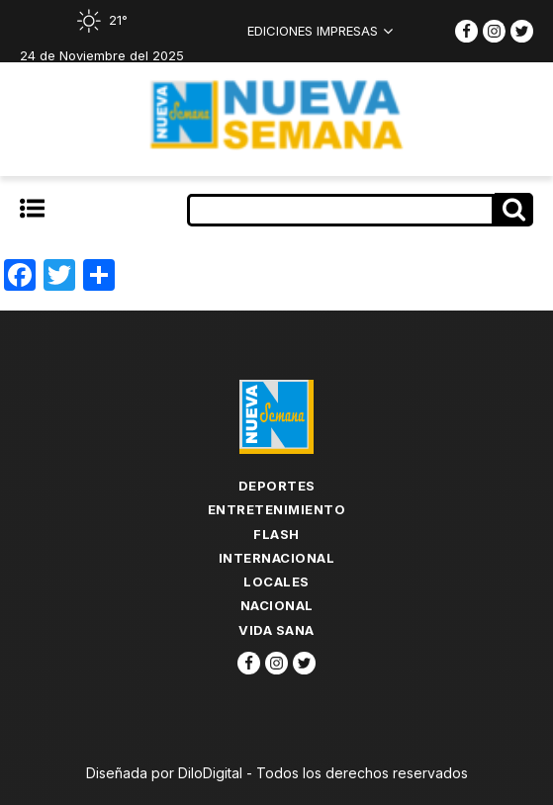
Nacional (277, 605)
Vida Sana (276, 630)
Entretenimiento (277, 509)
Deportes (277, 485)
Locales (276, 581)
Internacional (277, 558)
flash (276, 534)
